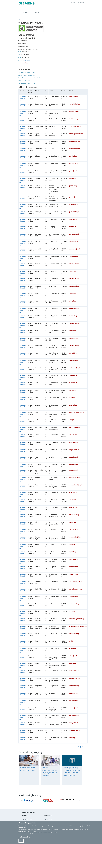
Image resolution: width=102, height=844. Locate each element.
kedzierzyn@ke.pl (74, 286)
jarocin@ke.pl (73, 219)
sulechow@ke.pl (73, 574)
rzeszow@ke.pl (73, 529)
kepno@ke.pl (72, 293)
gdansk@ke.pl (73, 156)
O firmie (25, 13)
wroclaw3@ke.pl (73, 715)
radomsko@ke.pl (74, 500)
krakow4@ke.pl (73, 360)
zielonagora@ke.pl (74, 730)
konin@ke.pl (72, 331)
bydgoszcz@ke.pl (74, 111)
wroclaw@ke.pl (73, 708)
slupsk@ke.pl (72, 552)
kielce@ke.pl (72, 301)
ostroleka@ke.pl (73, 464)
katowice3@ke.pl (74, 279)
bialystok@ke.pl (73, 96)
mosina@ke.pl (73, 435)
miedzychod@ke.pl (74, 427)
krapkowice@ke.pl (74, 368)
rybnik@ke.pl (72, 522)
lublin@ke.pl (72, 390)
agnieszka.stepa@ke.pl (75, 589)
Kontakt (81, 2)
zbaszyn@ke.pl (73, 723)
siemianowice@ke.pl (75, 537)
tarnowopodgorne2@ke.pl (76, 619)
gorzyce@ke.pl (73, 470)
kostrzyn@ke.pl (73, 338)
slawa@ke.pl (72, 544)
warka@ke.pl (72, 663)
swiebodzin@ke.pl (74, 604)
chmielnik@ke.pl (73, 119)
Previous (21, 801)
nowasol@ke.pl (73, 442)
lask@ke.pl (72, 397)
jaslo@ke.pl (72, 227)
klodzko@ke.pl (73, 316)
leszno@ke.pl (73, 383)
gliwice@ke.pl (73, 171)
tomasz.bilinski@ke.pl (75, 485)
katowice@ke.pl (73, 271)
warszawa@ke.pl (74, 671)
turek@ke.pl (72, 641)
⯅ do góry (80, 747)
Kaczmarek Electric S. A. (23, 98)
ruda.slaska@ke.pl (74, 515)
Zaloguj (72, 2)
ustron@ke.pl (73, 656)
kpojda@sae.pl (73, 241)
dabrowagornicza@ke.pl (76, 134)
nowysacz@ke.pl (74, 450)
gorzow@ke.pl (73, 186)
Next (80, 801)
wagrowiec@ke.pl (74, 686)
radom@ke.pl (73, 492)
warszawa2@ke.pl (74, 678)
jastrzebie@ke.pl (74, 234)
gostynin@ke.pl (73, 197)
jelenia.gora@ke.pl (74, 249)
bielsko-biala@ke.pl (74, 104)
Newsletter (48, 819)
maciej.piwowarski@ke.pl (76, 412)
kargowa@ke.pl (73, 256)
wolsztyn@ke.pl (73, 700)
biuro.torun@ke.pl (74, 633)
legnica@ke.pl (73, 375)
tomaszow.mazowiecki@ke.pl (77, 626)
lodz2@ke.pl (72, 420)
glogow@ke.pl (73, 178)
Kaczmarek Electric (23, 465)
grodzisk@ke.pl (73, 204)
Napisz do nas (27, 819)
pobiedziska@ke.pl (74, 477)
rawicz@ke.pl (26, 60)
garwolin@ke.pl (73, 693)
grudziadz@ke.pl (73, 212)
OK (21, 840)
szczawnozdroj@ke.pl (75, 581)
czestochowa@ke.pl (75, 126)
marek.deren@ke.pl (74, 141)
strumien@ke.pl (73, 567)
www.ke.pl (25, 63)
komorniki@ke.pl (74, 323)
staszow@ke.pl (73, 559)
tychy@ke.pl (72, 648)
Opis (37, 13)
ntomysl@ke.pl (73, 457)
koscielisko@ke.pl (74, 345)
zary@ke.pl (72, 738)
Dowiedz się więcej (24, 837)
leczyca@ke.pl (73, 405)
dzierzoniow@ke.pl (74, 148)
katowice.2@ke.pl (74, 264)
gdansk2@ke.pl (73, 163)
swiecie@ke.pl (73, 611)
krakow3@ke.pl (73, 353)
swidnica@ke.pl (73, 596)
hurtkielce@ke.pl (73, 308)
